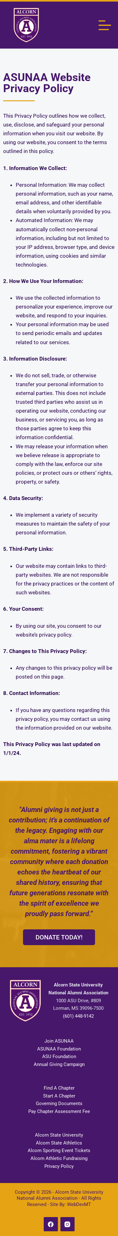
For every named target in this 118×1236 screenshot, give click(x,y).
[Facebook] (51, 1224)
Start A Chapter (59, 1096)
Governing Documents (59, 1103)
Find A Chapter (59, 1088)
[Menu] (104, 25)
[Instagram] (67, 1224)
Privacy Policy (59, 1166)
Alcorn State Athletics (59, 1143)
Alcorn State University (59, 1135)
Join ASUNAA (59, 1041)
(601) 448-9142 (78, 1016)
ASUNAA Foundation (59, 1049)
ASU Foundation (59, 1056)
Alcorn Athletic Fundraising (59, 1158)
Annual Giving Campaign (59, 1064)
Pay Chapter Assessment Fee (59, 1111)
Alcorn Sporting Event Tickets (59, 1150)
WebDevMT (79, 1204)
